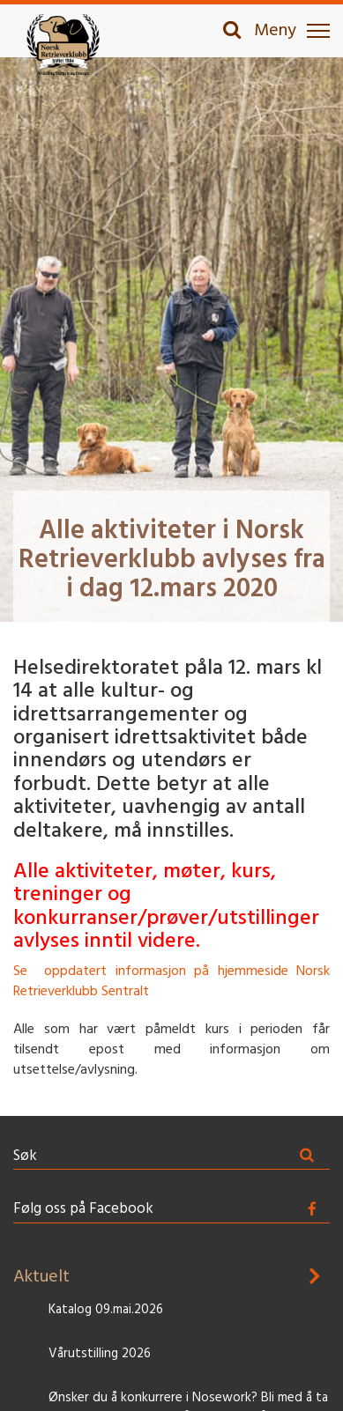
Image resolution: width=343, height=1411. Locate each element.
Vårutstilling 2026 (99, 1354)
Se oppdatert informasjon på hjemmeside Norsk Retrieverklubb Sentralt (171, 981)
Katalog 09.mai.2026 (105, 1310)
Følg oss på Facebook (83, 1209)
